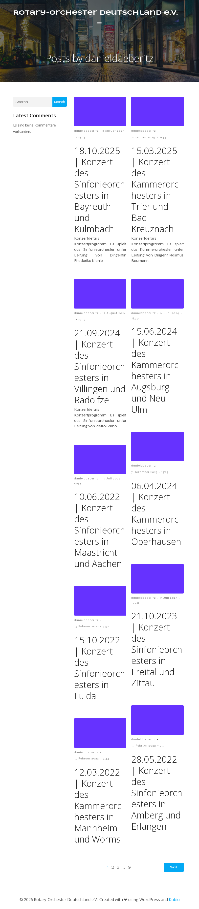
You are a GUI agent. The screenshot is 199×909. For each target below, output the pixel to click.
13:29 (164, 473)
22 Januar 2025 (143, 138)
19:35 (162, 138)
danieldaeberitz (86, 131)
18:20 (135, 319)
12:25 (78, 485)
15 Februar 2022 (86, 627)
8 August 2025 (114, 131)
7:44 (106, 759)
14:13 (81, 138)
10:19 (81, 320)
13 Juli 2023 (111, 479)
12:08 (135, 604)
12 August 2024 (114, 314)
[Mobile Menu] (99, 24)
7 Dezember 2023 (144, 473)
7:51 (163, 746)
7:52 (106, 627)
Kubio (174, 900)
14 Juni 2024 (169, 314)
